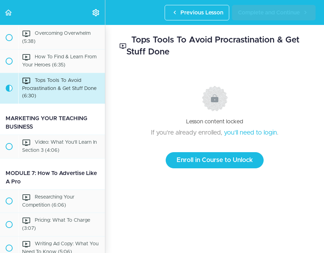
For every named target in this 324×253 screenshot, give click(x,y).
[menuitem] (96, 12)
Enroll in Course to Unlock (215, 160)
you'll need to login (250, 133)
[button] (9, 12)
